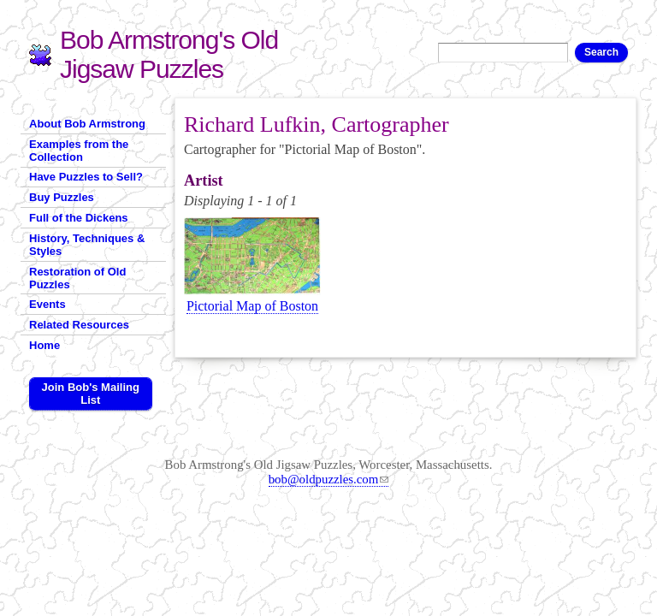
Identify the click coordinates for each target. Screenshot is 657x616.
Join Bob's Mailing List (90, 393)
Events (47, 304)
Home (44, 345)
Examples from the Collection (78, 150)
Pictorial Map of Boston (252, 306)
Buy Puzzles (61, 197)
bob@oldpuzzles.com (329, 479)
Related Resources (79, 324)
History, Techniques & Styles (87, 245)
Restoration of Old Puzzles (77, 278)
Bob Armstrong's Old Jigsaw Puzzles (169, 54)
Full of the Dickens (78, 217)
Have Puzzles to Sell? (86, 176)
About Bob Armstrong (87, 123)
